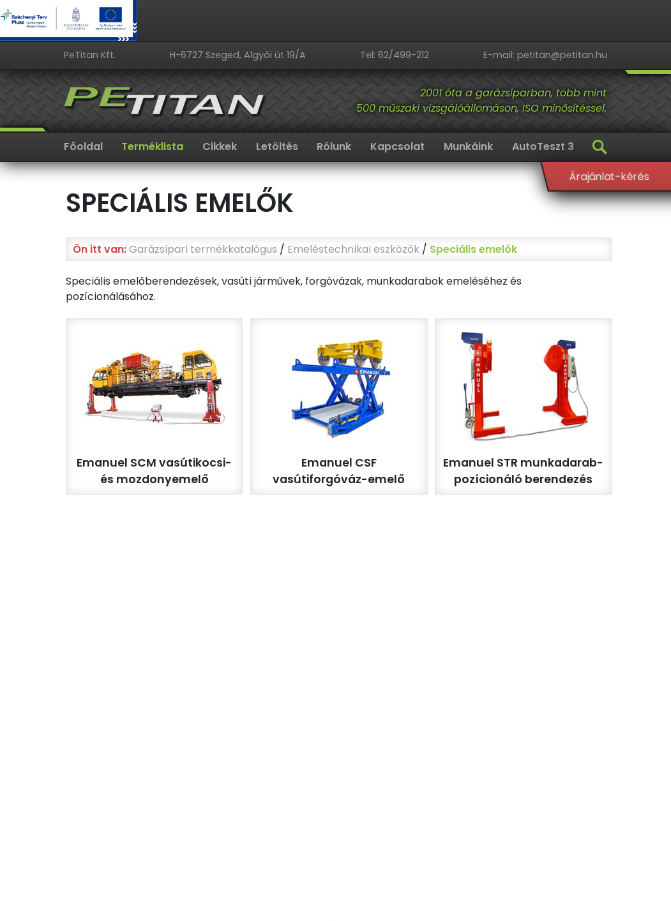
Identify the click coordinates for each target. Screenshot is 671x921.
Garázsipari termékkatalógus (203, 249)
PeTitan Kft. (90, 55)
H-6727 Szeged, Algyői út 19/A (238, 55)
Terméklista (152, 146)
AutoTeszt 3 (543, 146)
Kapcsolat (397, 146)
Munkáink (468, 146)
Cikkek (219, 146)
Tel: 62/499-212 (394, 55)
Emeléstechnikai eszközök (353, 249)
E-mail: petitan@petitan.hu (545, 55)
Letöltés (277, 146)
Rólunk (334, 146)
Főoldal (83, 146)
